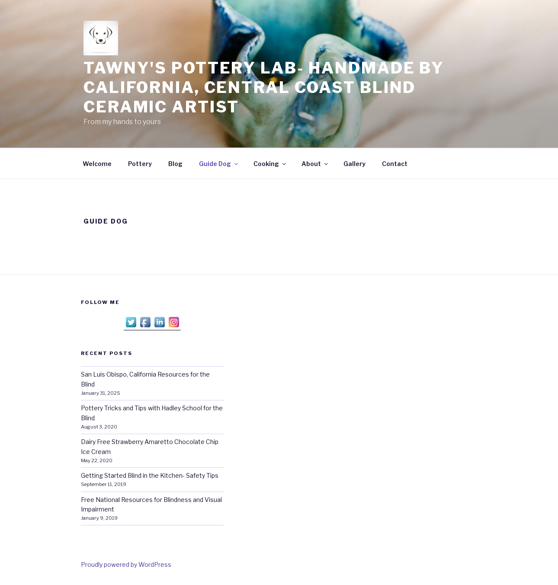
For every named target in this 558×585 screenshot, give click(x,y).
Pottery (140, 163)
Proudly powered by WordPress (126, 564)
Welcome (97, 163)
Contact (394, 163)
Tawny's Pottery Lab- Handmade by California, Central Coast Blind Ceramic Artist (263, 87)
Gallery (354, 163)
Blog (175, 163)
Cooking (270, 163)
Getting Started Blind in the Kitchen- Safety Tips (149, 475)
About (315, 163)
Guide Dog (219, 163)
